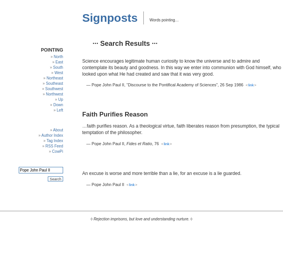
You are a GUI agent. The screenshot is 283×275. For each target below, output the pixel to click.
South (58, 67)
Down (58, 105)
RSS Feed (54, 146)
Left (60, 110)
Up (60, 99)
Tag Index (55, 141)
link (251, 85)
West (58, 73)
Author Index (52, 135)
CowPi (57, 151)
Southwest (54, 89)
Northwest (54, 94)
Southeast (54, 83)
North (58, 57)
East (59, 62)
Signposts (110, 17)
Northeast (55, 78)
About (58, 130)
